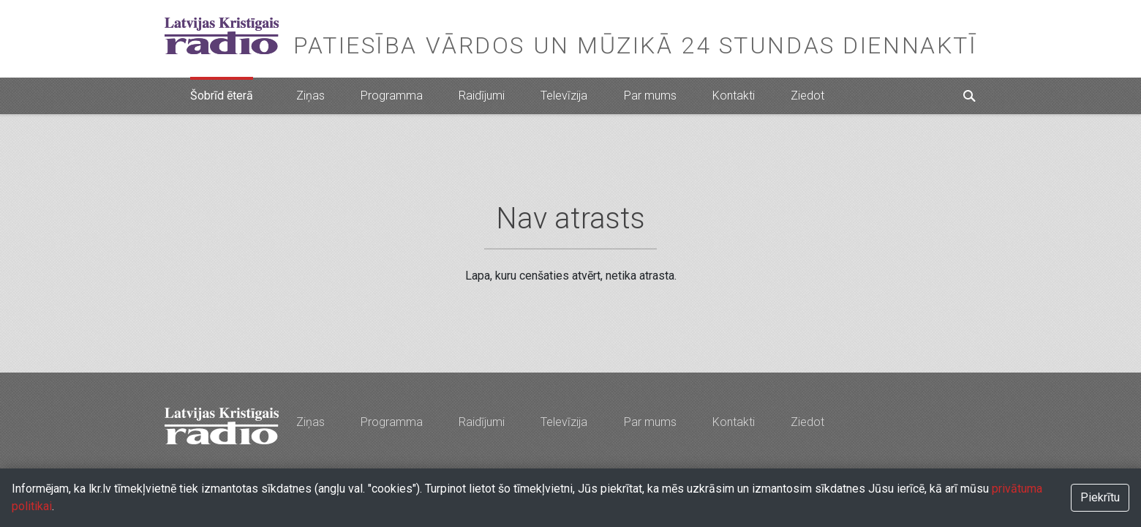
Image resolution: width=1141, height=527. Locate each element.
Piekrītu (1100, 497)
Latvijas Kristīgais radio (222, 36)
